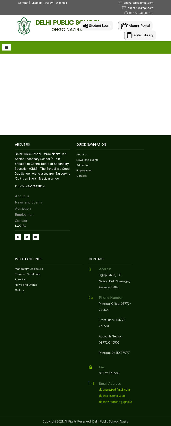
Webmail (61, 2)
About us (22, 196)
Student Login (96, 26)
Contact (23, 2)
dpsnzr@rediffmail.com (138, 2)
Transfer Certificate (27, 274)
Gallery (19, 290)
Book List (20, 279)
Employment (24, 214)
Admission (23, 208)
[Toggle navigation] (6, 47)
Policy (49, 2)
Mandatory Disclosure (29, 268)
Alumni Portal (135, 26)
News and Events (28, 202)
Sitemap (37, 2)
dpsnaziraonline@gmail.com (118, 402)
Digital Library (140, 35)
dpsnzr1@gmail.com (140, 7)
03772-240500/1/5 (141, 13)
